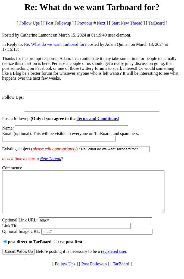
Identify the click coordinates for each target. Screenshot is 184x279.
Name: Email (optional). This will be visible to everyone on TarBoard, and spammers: (92, 139)
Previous (84, 23)
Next (101, 23)
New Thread (50, 158)
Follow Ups (29, 23)
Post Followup (58, 23)
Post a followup (15, 118)
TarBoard (156, 23)
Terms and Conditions (97, 118)
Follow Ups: (13, 97)
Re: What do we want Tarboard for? (55, 44)
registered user (113, 259)
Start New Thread (126, 23)
